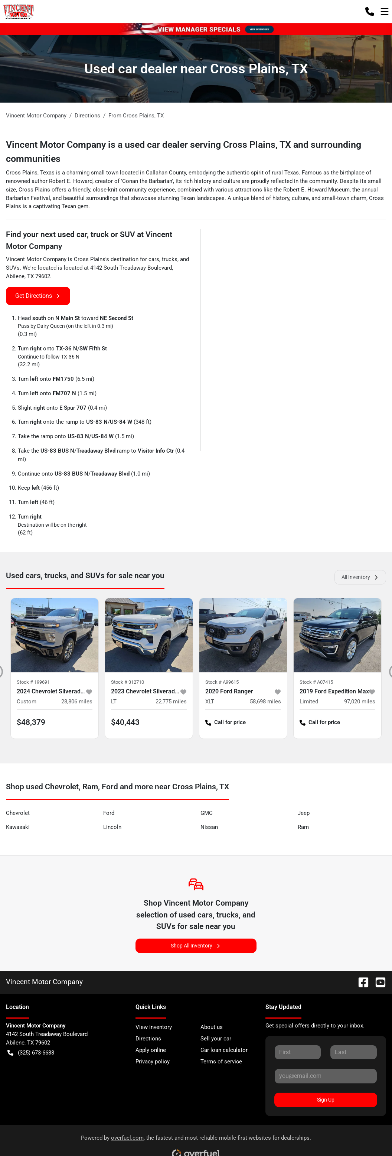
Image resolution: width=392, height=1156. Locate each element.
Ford (108, 813)
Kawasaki (18, 827)
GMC (206, 813)
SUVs (13, 267)
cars (153, 259)
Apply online (150, 1050)
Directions (148, 1038)
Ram (303, 827)
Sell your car (215, 1038)
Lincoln (112, 827)
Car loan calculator (224, 1050)
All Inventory (360, 577)
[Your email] (325, 1076)
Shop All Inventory (196, 946)
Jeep (304, 813)
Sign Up (325, 1100)
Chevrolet (18, 813)
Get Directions (38, 296)
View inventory (153, 1027)
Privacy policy (152, 1061)
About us (211, 1027)
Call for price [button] (225, 722)
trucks (169, 259)
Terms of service (221, 1061)
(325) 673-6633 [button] (30, 1053)
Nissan (209, 827)
